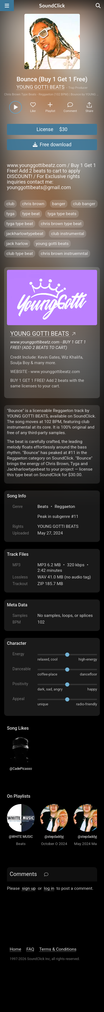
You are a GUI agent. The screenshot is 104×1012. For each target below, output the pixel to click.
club (10, 203)
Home (15, 949)
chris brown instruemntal (64, 253)
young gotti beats (52, 243)
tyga (10, 213)
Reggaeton (65, 506)
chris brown (33, 203)
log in (49, 888)
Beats (42, 506)
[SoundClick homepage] (52, 5)
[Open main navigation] (7, 5)
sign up (29, 888)
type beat (31, 213)
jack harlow (17, 243)
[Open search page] (98, 5)
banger (58, 203)
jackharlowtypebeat (24, 233)
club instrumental (67, 233)
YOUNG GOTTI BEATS (40, 87)
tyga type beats (61, 213)
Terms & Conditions (58, 949)
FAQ (30, 949)
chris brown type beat (61, 223)
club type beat (19, 253)
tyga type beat (19, 223)
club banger (84, 203)
